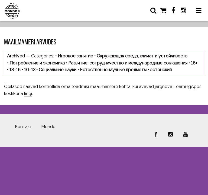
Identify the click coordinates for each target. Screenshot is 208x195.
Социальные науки (57, 69)
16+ (194, 63)
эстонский (161, 69)
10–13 (29, 69)
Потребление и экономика (37, 63)
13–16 (15, 69)
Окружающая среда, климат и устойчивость (142, 55)
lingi (28, 93)
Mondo (48, 126)
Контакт (23, 126)
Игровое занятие (75, 55)
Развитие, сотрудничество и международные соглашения (127, 63)
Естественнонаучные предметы (113, 69)
